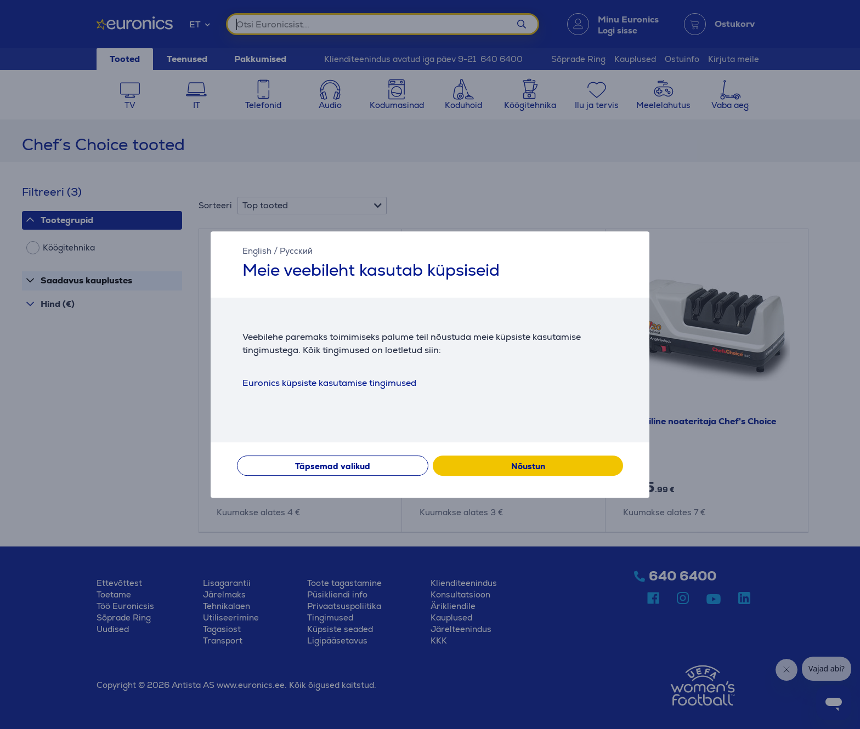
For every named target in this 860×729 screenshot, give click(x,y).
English (256, 251)
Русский (296, 251)
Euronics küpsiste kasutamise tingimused (329, 383)
